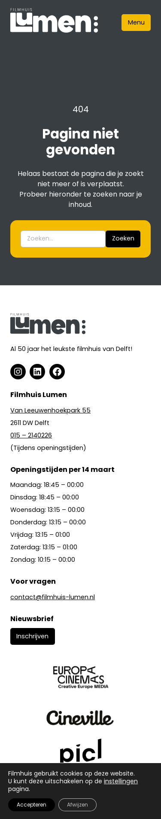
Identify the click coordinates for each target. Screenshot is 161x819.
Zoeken (123, 238)
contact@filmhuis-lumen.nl (52, 597)
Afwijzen (77, 804)
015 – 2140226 (31, 435)
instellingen (121, 781)
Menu (136, 22)
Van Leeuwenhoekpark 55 (50, 410)
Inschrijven (32, 636)
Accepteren (31, 804)
